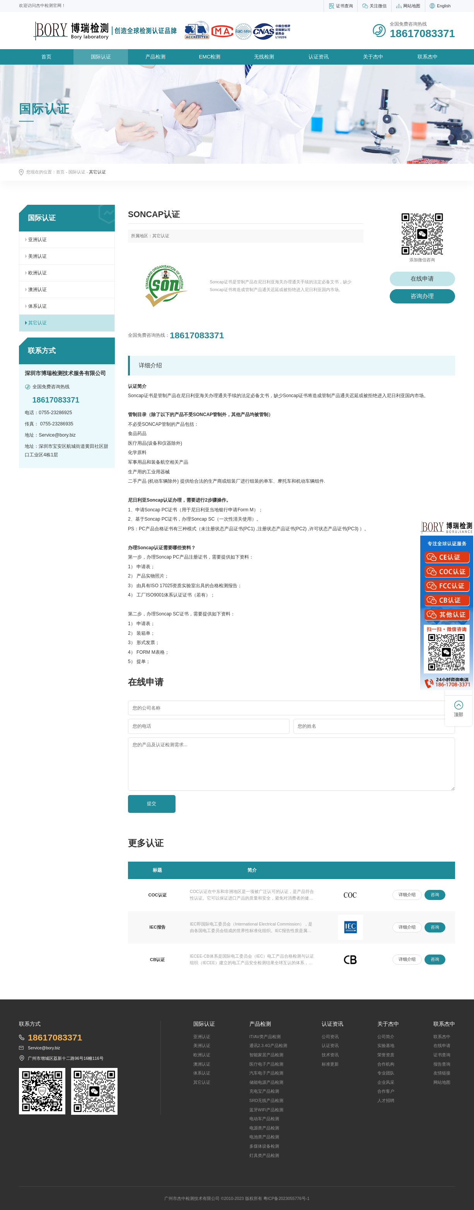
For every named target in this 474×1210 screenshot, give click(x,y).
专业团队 (385, 1073)
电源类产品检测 (264, 1128)
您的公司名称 (146, 708)
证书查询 (344, 5)
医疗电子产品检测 (266, 1064)
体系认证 (37, 306)
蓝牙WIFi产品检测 (266, 1109)
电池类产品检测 (264, 1137)
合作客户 (385, 1091)
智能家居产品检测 (266, 1054)
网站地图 (411, 5)
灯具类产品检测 (264, 1155)
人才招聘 (385, 1100)
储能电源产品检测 (266, 1082)
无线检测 (264, 57)
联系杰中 (428, 57)
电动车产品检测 (264, 1118)
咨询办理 (422, 296)
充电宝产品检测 (264, 1091)
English (443, 5)
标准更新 (330, 1064)
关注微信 (378, 5)
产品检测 (155, 57)
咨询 (435, 894)
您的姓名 (307, 726)
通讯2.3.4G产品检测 (268, 1045)
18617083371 (197, 335)
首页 (46, 57)
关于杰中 (373, 57)
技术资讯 (330, 1054)
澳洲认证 (37, 289)
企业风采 (385, 1082)
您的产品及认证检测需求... (160, 744)
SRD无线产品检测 (266, 1100)
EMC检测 (210, 57)
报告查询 (441, 1064)
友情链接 (441, 1073)
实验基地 (385, 1045)
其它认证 (37, 323)
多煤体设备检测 (264, 1146)
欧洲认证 (37, 273)
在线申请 (422, 278)
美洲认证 (37, 256)
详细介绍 (407, 894)
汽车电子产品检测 (266, 1073)
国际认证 (101, 57)
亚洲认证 (37, 239)
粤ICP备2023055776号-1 (286, 1198)
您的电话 (142, 726)
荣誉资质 (385, 1054)
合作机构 (385, 1064)
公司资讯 (330, 1036)
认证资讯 (319, 57)
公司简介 (385, 1036)
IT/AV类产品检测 (265, 1036)
